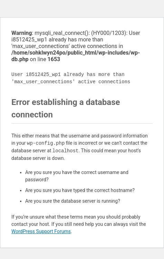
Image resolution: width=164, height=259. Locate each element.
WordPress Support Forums (41, 231)
